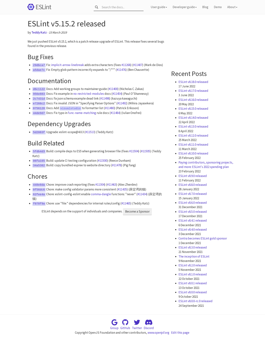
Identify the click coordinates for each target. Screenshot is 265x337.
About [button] (232, 7)
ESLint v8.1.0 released (193, 274)
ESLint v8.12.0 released (193, 135)
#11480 (109, 108)
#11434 (141, 194)
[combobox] (121, 7)
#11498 (104, 98)
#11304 (99, 185)
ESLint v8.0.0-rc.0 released (196, 301)
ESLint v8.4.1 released (193, 220)
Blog (205, 7)
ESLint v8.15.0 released (193, 109)
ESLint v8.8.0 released (193, 185)
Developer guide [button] (185, 7)
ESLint (38, 7)
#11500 (102, 161)
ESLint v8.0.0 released (193, 292)
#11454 (116, 94)
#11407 (137, 65)
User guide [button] (159, 7)
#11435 (122, 189)
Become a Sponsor (137, 211)
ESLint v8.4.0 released (193, 229)
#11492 (121, 103)
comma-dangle (101, 194)
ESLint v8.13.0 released (193, 126)
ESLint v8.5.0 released (193, 212)
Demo (218, 7)
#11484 (115, 113)
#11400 (113, 89)
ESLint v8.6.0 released (193, 203)
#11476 (121, 70)
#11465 (125, 203)
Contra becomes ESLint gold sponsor (203, 238)
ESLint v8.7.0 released (193, 194)
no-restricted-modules (88, 94)
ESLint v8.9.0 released (193, 176)
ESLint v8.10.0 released (193, 153)
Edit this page (180, 333)
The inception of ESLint (194, 256)
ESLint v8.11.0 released (193, 145)
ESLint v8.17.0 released (193, 91)
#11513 (89, 132)
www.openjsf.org (158, 333)
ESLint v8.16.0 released (193, 100)
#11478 (116, 165)
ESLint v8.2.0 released (193, 265)
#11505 (145, 151)
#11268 (125, 65)
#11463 (111, 185)
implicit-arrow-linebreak (67, 65)
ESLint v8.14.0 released (193, 118)
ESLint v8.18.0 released (193, 82)
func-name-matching (82, 113)
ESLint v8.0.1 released (193, 283)
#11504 (133, 151)
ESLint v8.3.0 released (193, 247)
